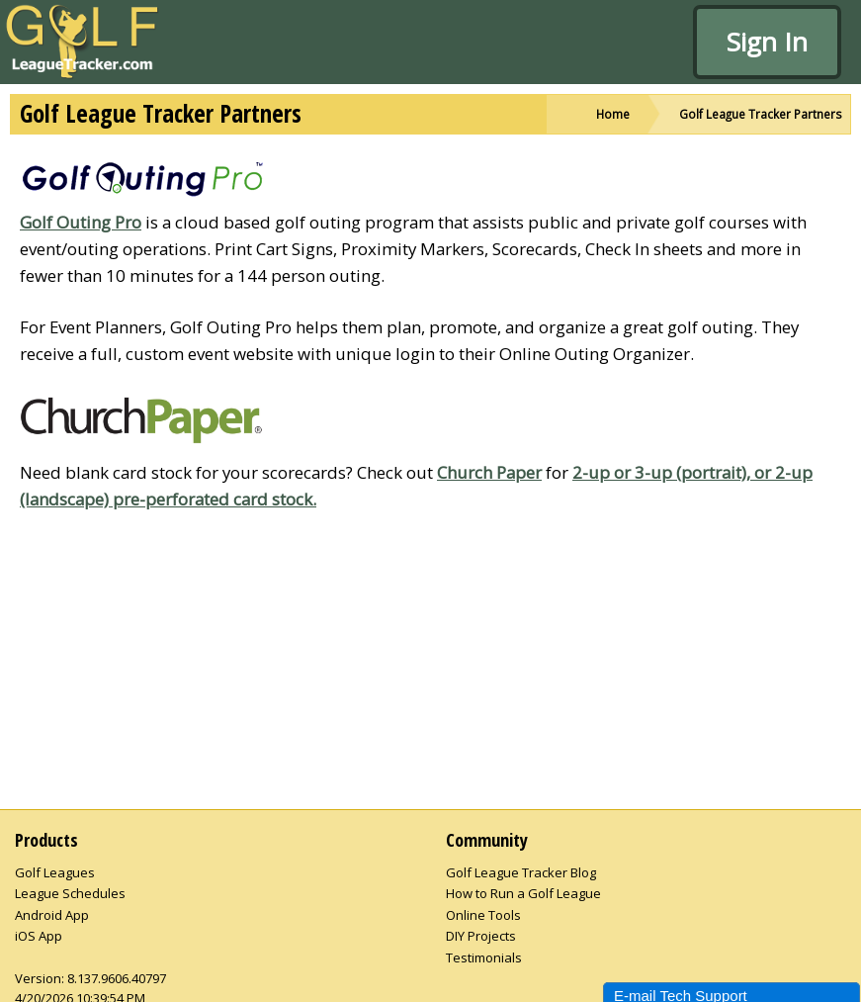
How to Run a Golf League (523, 893)
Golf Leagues (55, 872)
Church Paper (489, 472)
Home (613, 114)
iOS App (38, 936)
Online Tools (483, 915)
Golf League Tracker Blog (521, 872)
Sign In (767, 41)
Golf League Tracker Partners (760, 114)
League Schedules (70, 893)
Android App (52, 915)
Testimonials (484, 957)
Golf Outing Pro (80, 222)
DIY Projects (481, 936)
